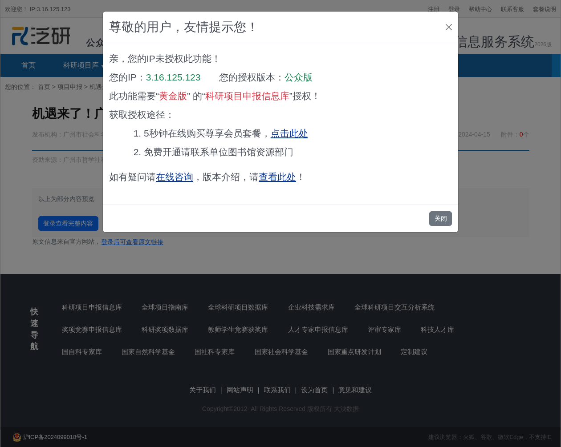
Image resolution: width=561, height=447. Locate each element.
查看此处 (277, 177)
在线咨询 (174, 177)
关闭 (441, 218)
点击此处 (289, 133)
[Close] (449, 27)
